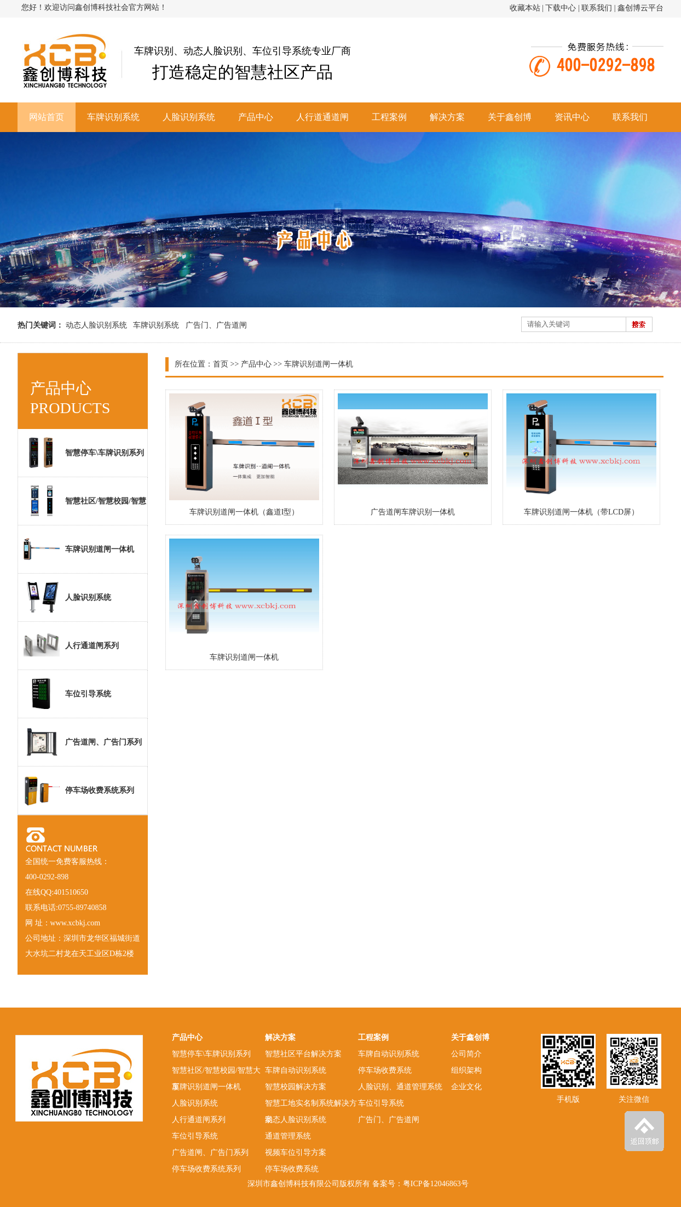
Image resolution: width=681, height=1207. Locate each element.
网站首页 (46, 117)
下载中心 (560, 8)
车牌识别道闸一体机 (244, 657)
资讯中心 (572, 117)
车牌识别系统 (113, 117)
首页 (220, 364)
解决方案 (447, 117)
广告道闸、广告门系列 (83, 742)
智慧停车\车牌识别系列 (84, 452)
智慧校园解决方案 (295, 1087)
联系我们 (596, 8)
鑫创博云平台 (640, 8)
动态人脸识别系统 (96, 325)
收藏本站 (525, 8)
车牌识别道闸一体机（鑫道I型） (244, 512)
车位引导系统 (67, 693)
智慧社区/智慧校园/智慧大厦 (82, 505)
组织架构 (466, 1070)
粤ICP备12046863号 (436, 1184)
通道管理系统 (288, 1136)
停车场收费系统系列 (79, 790)
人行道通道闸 (322, 117)
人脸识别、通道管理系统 (400, 1087)
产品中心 (255, 117)
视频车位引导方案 (295, 1152)
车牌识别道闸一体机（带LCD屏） (581, 512)
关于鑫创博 (510, 117)
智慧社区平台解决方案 (303, 1054)
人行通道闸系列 (71, 645)
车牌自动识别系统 (295, 1070)
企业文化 (466, 1087)
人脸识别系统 (189, 117)
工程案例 (389, 117)
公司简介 (466, 1054)
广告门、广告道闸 (216, 325)
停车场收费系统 (292, 1169)
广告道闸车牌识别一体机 (413, 512)
